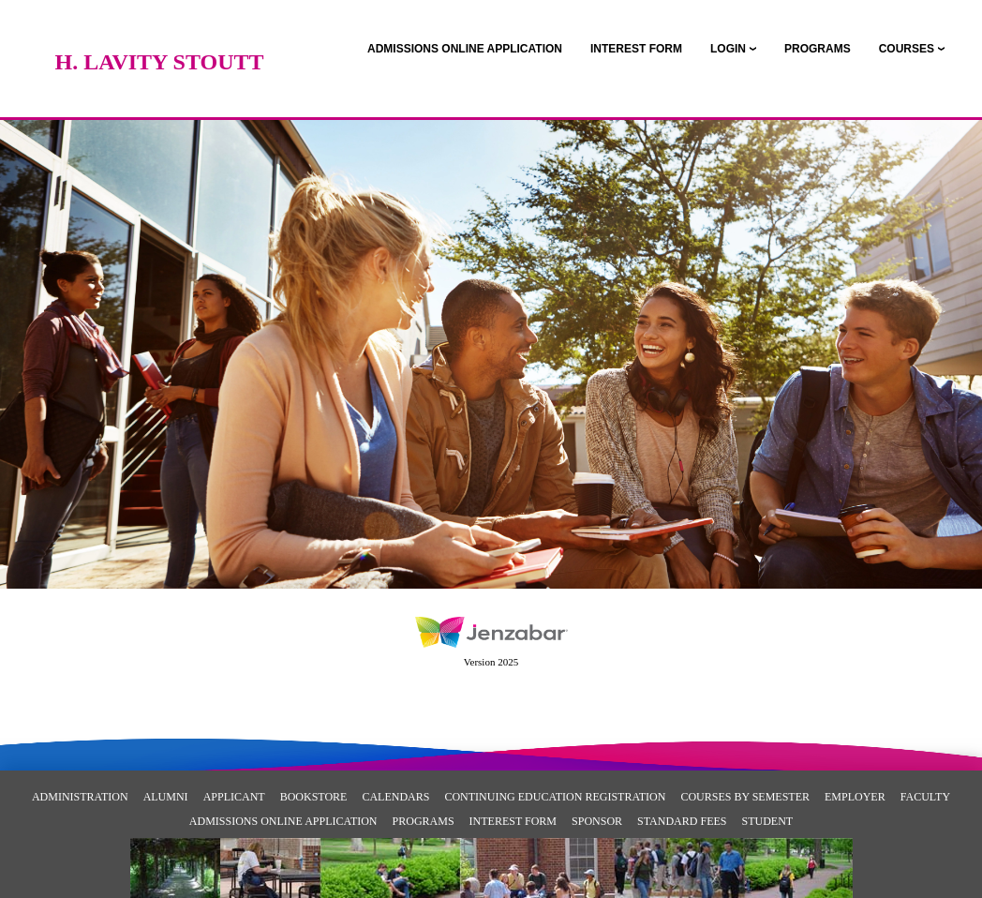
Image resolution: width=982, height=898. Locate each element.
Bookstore (314, 796)
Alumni (165, 796)
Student (767, 821)
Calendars (395, 796)
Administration (80, 796)
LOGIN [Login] (728, 48)
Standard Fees (681, 821)
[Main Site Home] (159, 33)
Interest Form (513, 821)
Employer (855, 796)
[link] (464, 48)
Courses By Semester (745, 796)
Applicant (234, 796)
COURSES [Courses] (906, 48)
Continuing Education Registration (554, 796)
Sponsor (597, 821)
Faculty (925, 796)
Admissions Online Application (283, 821)
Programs (423, 821)
